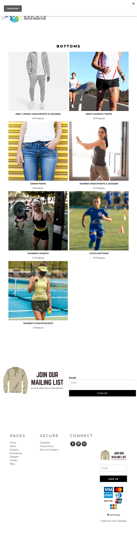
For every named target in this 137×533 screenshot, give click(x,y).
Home (13, 442)
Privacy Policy (47, 446)
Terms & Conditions (49, 449)
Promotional (16, 453)
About (13, 446)
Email (72, 377)
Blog (12, 463)
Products (14, 449)
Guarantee (45, 442)
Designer (14, 456)
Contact (13, 460)
